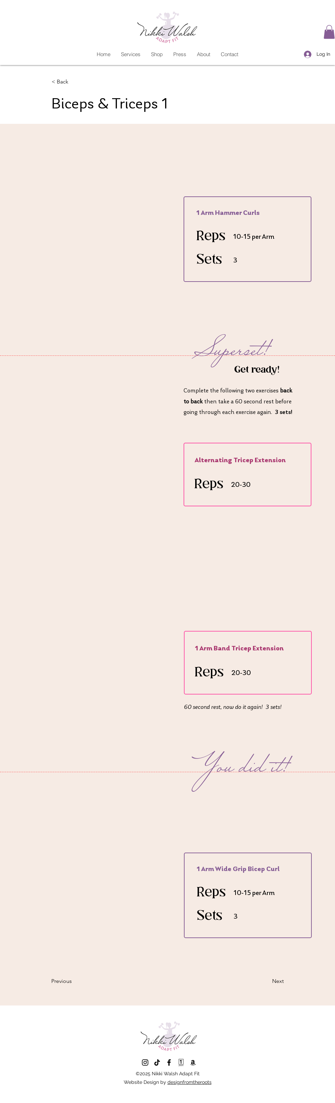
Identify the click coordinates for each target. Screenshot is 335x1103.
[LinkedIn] (157, 1062)
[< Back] (74, 82)
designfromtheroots (190, 1082)
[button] (329, 32)
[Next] (267, 981)
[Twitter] (145, 1062)
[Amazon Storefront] (193, 1062)
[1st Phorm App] (181, 1062)
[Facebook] (169, 1062)
